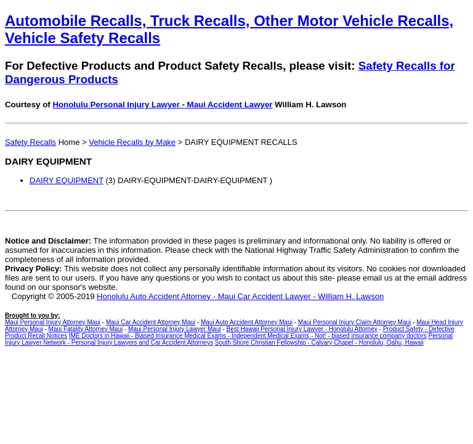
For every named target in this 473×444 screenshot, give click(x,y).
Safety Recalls (30, 142)
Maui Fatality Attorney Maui (86, 329)
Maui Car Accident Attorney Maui (150, 322)
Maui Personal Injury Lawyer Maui (174, 329)
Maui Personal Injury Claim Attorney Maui (354, 322)
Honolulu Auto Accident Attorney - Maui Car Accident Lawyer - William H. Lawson (240, 296)
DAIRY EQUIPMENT (66, 180)
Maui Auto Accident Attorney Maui (247, 322)
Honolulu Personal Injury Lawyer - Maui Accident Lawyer (162, 104)
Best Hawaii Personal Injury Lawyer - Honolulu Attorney (302, 329)
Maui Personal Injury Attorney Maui (52, 322)
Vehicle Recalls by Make (132, 142)
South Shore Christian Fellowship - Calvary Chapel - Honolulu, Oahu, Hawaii (319, 342)
